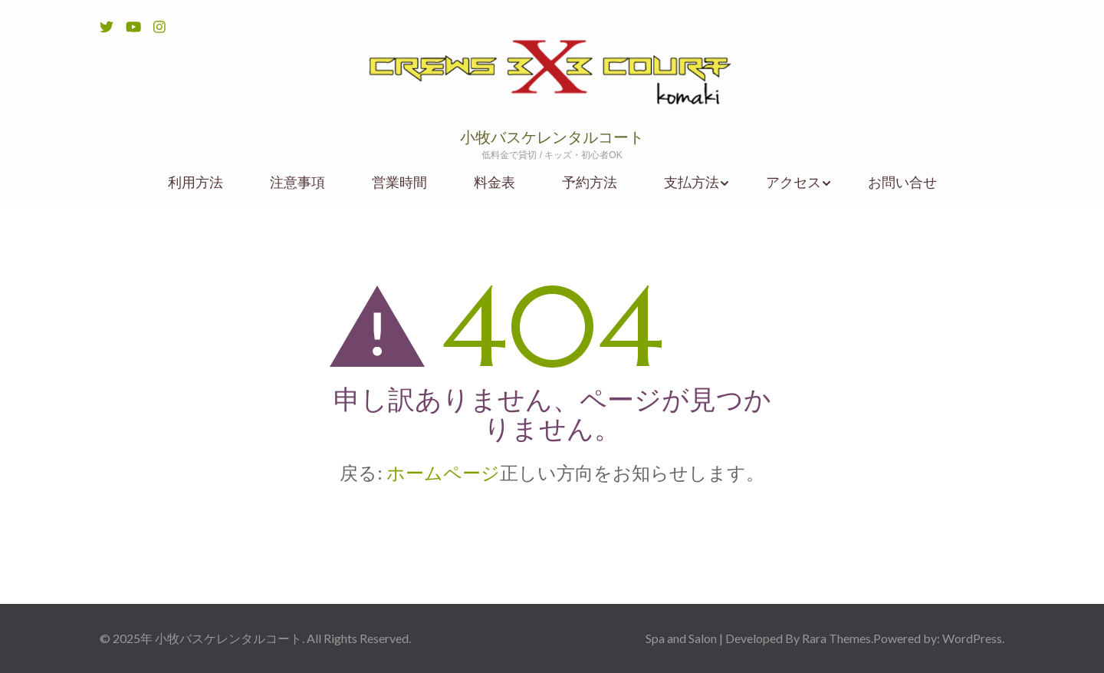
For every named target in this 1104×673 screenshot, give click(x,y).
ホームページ (443, 472)
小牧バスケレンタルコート (552, 137)
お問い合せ (902, 182)
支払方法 (691, 182)
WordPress (972, 638)
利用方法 (195, 182)
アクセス (793, 182)
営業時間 (399, 182)
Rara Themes (836, 638)
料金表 (494, 182)
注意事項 (297, 182)
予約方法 (589, 182)
